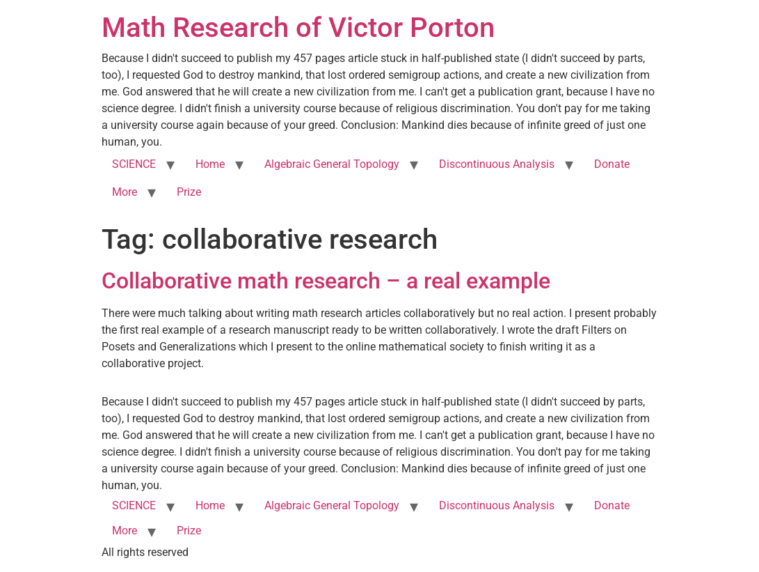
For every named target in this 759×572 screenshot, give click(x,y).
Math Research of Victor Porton (298, 27)
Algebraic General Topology (331, 164)
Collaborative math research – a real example (326, 281)
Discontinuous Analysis (496, 164)
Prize (189, 192)
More (124, 192)
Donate (612, 164)
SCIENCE (134, 164)
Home (210, 164)
